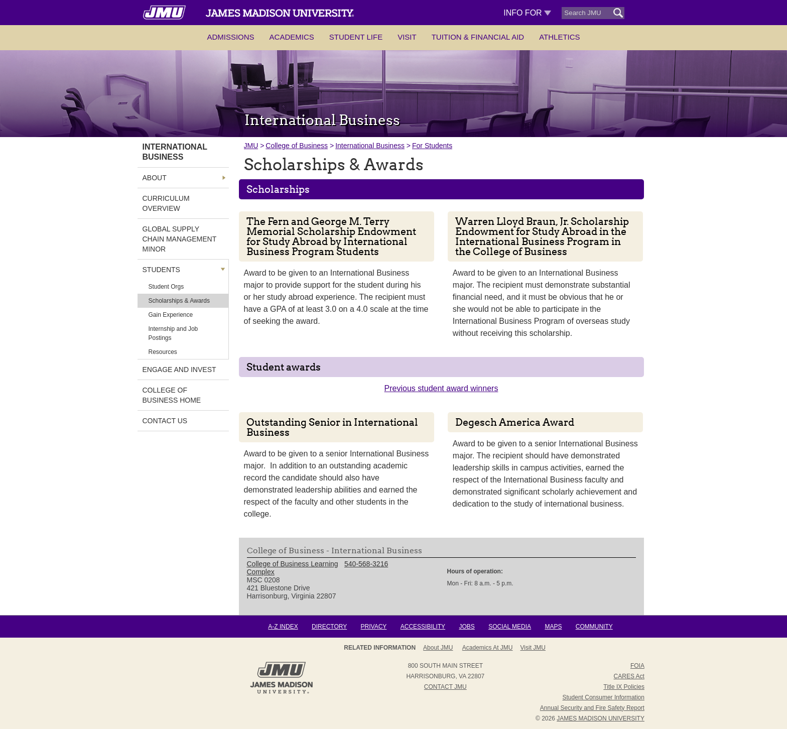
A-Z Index (283, 626)
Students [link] (161, 270)
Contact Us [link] (165, 421)
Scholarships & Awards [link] (179, 300)
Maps (553, 626)
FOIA (637, 665)
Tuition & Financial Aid (478, 37)
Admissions (230, 37)
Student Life (355, 37)
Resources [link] (163, 351)
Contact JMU (445, 686)
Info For (527, 13)
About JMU (438, 647)
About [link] (155, 178)
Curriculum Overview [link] (166, 203)
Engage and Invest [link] (179, 370)
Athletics (559, 37)
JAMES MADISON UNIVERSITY (600, 718)
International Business (370, 146)
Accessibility (423, 626)
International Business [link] (175, 152)
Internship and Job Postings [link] (173, 333)
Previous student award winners (441, 388)
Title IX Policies (623, 686)
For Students (432, 146)
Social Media (509, 626)
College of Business (297, 146)
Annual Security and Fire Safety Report (592, 707)
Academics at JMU (487, 647)
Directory (329, 626)
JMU (251, 146)
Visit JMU (533, 647)
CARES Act (629, 676)
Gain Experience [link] (171, 314)
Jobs (466, 626)
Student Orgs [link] (166, 286)
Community (594, 626)
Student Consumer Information (603, 697)
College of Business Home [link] (172, 395)
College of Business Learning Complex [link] (292, 568)
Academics (292, 37)
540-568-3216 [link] (366, 564)
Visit (407, 37)
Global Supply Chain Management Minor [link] (180, 239)
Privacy (374, 626)
